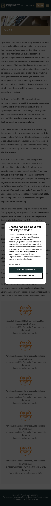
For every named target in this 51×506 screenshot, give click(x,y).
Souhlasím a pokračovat (25, 270)
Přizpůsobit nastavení (25, 276)
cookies (19, 237)
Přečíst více (13, 265)
